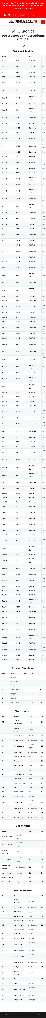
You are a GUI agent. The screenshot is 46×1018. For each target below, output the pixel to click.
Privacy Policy (35, 1015)
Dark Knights (14, 703)
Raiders (13, 677)
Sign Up (22, 15)
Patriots (13, 698)
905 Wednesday (23, 36)
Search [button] (36, 15)
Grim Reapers (15, 689)
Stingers (13, 694)
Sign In (15, 15)
